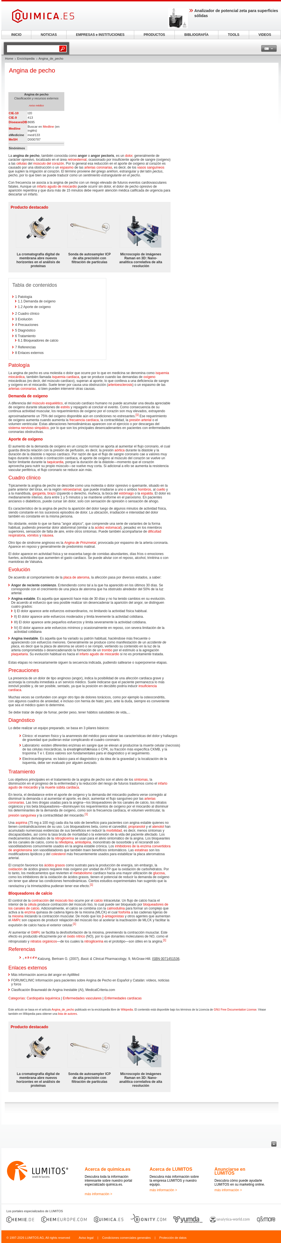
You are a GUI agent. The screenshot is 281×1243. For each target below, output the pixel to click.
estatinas (141, 850)
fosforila (124, 912)
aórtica (120, 450)
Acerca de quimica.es (108, 1169)
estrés (65, 407)
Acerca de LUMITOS (171, 1169)
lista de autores (67, 1013)
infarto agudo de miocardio (57, 186)
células (21, 163)
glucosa (159, 873)
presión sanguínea (22, 815)
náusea (47, 535)
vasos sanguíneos (150, 167)
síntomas (141, 780)
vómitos (33, 535)
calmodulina (116, 908)
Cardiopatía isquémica (43, 998)
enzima (29, 912)
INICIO (16, 35)
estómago (126, 493)
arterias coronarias (98, 167)
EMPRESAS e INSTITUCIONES (100, 35)
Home (9, 58)
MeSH (13, 139)
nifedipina (65, 842)
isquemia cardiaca (65, 377)
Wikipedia (127, 1009)
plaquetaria (19, 654)
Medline (14, 128)
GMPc (35, 932)
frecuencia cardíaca (84, 420)
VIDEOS (264, 35)
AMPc (16, 920)
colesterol (58, 854)
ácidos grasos (54, 865)
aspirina (21, 823)
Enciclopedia (25, 58)
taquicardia (55, 462)
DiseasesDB (18, 122)
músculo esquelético (47, 403)
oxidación (15, 869)
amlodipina (83, 842)
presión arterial (140, 420)
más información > (98, 1194)
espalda (147, 493)
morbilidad (114, 830)
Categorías (16, 998)
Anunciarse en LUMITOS (229, 1171)
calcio (98, 900)
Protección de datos (172, 1237)
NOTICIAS (49, 35)
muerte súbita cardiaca (62, 787)
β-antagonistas (113, 916)
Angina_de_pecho (63, 1009)
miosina (17, 916)
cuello (161, 489)
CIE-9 (13, 117)
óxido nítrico (76, 936)
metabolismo (82, 873)
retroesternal (77, 160)
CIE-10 (13, 113)
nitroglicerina (64, 838)
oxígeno (149, 377)
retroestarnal (71, 489)
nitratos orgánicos (43, 941)
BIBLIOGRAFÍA (196, 35)
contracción (40, 900)
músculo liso (64, 900)
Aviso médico (36, 105)
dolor (129, 156)
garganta (38, 493)
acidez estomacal (108, 528)
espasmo (67, 167)
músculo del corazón (48, 163)
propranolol (136, 827)
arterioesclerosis (120, 385)
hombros (144, 489)
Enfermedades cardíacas (122, 998)
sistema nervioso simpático (28, 428)
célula (32, 904)
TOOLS (233, 35)
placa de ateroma (76, 577)
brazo (51, 493)
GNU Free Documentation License (235, 1009)
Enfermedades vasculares (82, 998)
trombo (107, 650)
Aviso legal (86, 1237)
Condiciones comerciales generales (126, 1237)
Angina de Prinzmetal (80, 543)
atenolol (158, 827)
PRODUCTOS (154, 35)
